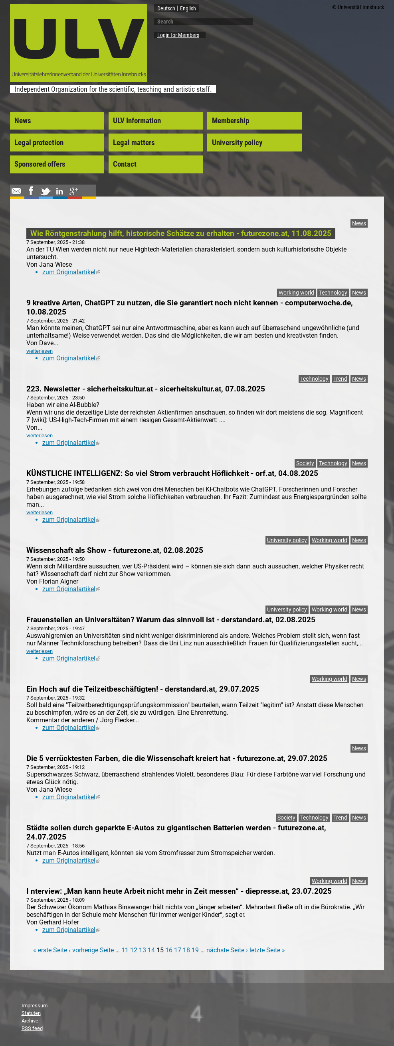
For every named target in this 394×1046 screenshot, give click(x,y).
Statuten (31, 1013)
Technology (333, 292)
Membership (230, 120)
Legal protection (38, 142)
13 (142, 950)
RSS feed (32, 1028)
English (188, 8)
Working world (296, 292)
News (22, 120)
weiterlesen (39, 351)
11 (125, 950)
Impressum (35, 1006)
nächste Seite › (227, 950)
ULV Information (137, 120)
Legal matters (134, 142)
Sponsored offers (39, 164)
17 (177, 950)
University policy (237, 142)
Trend (340, 379)
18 (186, 950)
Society (305, 463)
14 (151, 950)
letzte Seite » (267, 950)
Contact (125, 164)
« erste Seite (50, 950)
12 (133, 950)
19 (195, 950)
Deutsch (166, 8)
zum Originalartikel (71, 272)
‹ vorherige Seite (91, 950)
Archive (30, 1021)
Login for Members (178, 35)
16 (168, 950)
